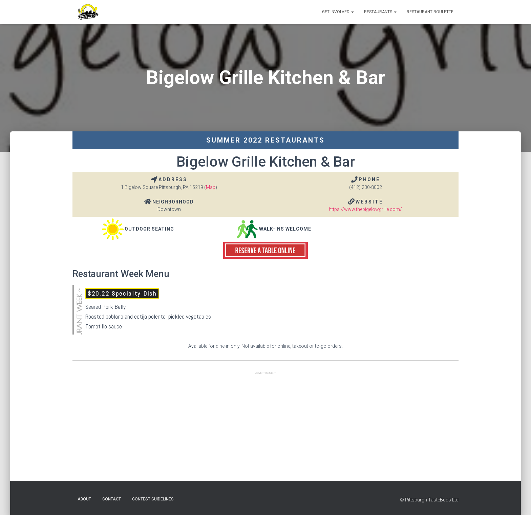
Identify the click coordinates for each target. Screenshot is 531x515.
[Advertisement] (265, 423)
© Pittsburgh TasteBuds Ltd (429, 499)
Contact (111, 499)
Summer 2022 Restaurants (265, 140)
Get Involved (338, 11)
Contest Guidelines (153, 499)
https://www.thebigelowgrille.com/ (365, 209)
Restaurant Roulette (430, 11)
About (84, 499)
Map (210, 187)
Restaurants (380, 11)
